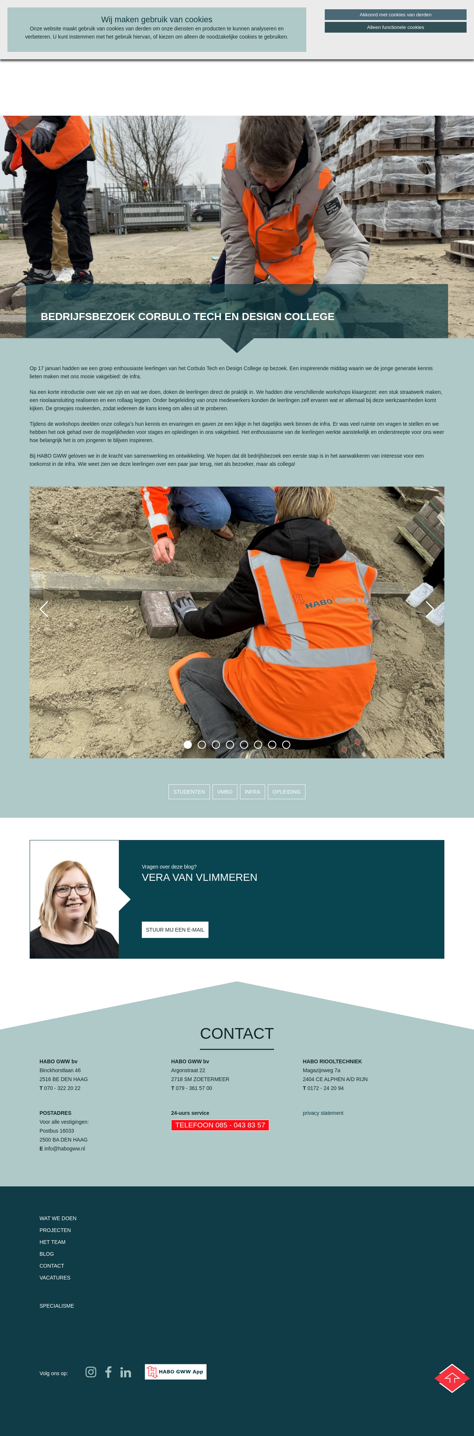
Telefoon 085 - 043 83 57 (220, 1125)
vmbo (225, 792)
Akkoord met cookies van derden (395, 14)
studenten (189, 792)
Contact (52, 1266)
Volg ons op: (54, 1373)
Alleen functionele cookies (395, 27)
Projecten (55, 1230)
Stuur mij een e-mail (175, 930)
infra (252, 792)
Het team (53, 1242)
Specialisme (57, 1306)
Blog (47, 1254)
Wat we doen (58, 1218)
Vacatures (55, 1278)
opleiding (287, 792)
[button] (188, 745)
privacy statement (323, 1113)
